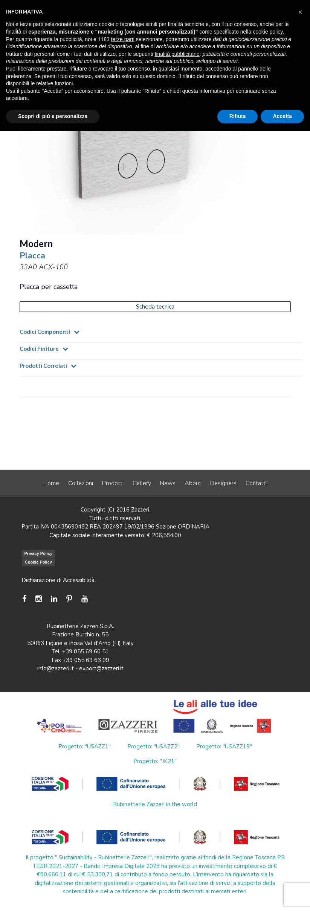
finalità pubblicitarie (177, 54)
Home (51, 483)
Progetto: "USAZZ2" (153, 746)
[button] (300, 12)
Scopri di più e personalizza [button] (52, 116)
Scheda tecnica (155, 306)
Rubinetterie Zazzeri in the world (155, 804)
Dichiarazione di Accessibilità (58, 580)
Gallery (142, 483)
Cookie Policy (38, 562)
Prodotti (113, 483)
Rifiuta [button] (237, 116)
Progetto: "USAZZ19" (224, 746)
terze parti (122, 39)
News (168, 483)
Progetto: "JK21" (155, 761)
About (193, 483)
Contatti (256, 483)
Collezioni (80, 483)
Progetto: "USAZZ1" (84, 746)
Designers (223, 483)
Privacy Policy (38, 553)
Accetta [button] (282, 116)
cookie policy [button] (268, 32)
